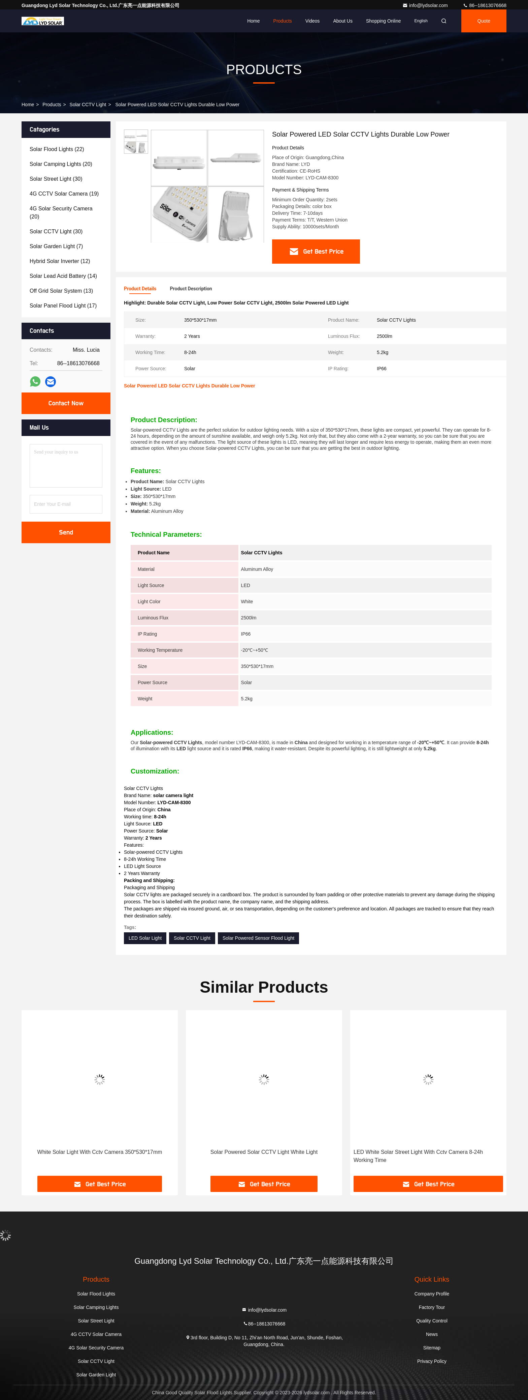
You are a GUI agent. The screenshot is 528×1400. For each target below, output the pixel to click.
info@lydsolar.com (425, 5)
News (432, 1334)
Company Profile (432, 1293)
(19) (64, 194)
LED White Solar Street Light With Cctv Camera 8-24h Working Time (418, 1156)
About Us (343, 21)
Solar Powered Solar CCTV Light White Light (264, 1152)
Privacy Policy (432, 1361)
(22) (57, 149)
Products (282, 21)
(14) (63, 276)
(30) (56, 179)
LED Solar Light (145, 938)
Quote (483, 21)
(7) (56, 246)
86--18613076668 (484, 5)
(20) (61, 164)
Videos (312, 21)
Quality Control (432, 1320)
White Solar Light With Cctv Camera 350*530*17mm (99, 1152)
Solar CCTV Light (88, 104)
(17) (63, 306)
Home (253, 21)
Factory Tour (432, 1307)
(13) (61, 291)
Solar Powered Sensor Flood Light (258, 938)
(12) (60, 261)
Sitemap (431, 1347)
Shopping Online (383, 21)
